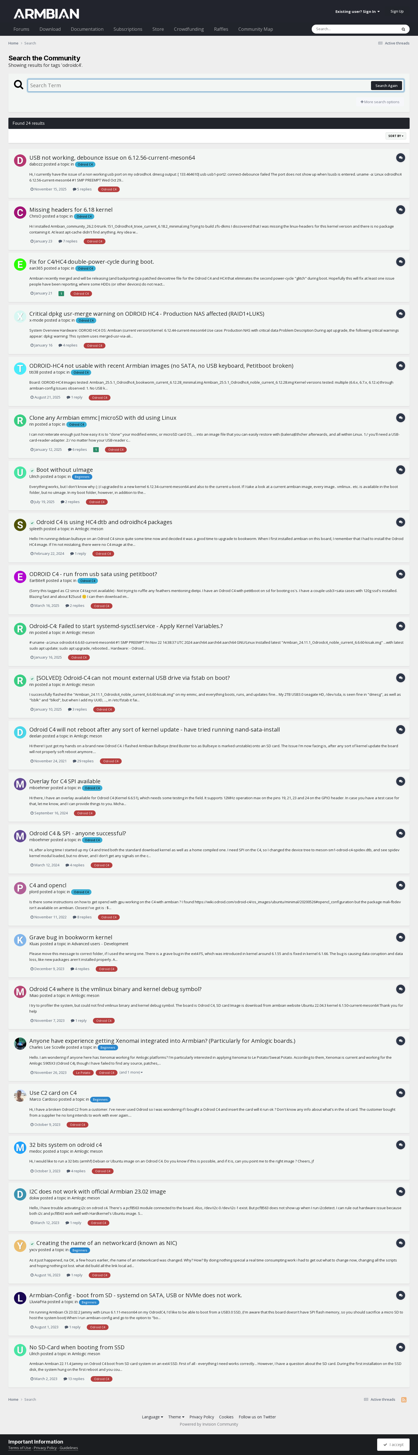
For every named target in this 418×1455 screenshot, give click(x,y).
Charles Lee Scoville (47, 1047)
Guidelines (69, 1447)
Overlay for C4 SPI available (64, 781)
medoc (35, 1151)
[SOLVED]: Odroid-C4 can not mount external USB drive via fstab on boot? (129, 677)
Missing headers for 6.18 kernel (70, 209)
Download (50, 29)
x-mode (36, 320)
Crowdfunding (189, 29)
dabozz (36, 164)
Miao (34, 995)
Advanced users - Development (100, 943)
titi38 (33, 372)
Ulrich (34, 476)
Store (158, 29)
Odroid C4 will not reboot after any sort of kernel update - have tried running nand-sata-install (154, 729)
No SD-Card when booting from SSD (77, 1347)
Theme (176, 1416)
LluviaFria (37, 1301)
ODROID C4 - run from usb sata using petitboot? (93, 574)
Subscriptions (128, 29)
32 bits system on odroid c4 (65, 1145)
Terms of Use (19, 1447)
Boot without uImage (61, 469)
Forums (21, 29)
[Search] (340, 29)
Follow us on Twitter (257, 1416)
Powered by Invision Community (209, 1424)
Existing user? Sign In (357, 11)
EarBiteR (37, 580)
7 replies (68, 241)
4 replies (68, 345)
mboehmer (39, 787)
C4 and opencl (47, 885)
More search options (380, 101)
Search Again (386, 85)
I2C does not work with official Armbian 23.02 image (97, 1191)
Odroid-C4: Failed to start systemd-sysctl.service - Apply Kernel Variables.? (126, 626)
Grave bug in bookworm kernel (70, 937)
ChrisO (35, 216)
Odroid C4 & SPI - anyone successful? (77, 833)
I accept (393, 1444)
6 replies (77, 449)
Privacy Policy (201, 1416)
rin (31, 424)
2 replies (70, 501)
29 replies (83, 760)
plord (34, 891)
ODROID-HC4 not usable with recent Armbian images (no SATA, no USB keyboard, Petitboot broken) (161, 365)
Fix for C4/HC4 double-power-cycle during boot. (91, 261)
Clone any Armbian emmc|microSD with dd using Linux (102, 417)
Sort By (395, 136)
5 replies (82, 189)
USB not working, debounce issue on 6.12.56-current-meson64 (112, 157)
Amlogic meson (89, 528)
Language (152, 1416)
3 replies (77, 709)
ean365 (36, 268)
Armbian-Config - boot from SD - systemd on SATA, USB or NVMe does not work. (135, 1295)
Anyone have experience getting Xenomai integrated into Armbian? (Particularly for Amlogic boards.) (162, 1040)
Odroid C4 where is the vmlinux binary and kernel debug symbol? (115, 989)
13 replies (74, 1378)
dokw (34, 1198)
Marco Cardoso (43, 1099)
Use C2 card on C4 (52, 1092)
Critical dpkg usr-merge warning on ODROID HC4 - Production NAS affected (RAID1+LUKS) (146, 313)
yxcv (33, 1249)
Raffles (221, 29)
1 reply (75, 397)
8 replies (82, 916)
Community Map (255, 29)
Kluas (34, 943)
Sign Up (397, 11)
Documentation (87, 29)
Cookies (226, 1416)
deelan (35, 736)
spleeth (36, 528)
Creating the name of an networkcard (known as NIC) (103, 1243)
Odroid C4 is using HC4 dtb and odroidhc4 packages (100, 522)
